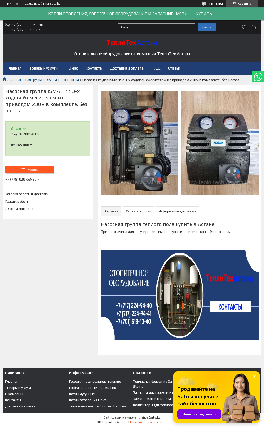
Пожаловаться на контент (149, 422)
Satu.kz (155, 417)
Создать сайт (34, 3)
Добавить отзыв (244, 27)
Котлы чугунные (82, 394)
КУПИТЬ (204, 13)
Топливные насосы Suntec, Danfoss (98, 406)
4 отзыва (215, 4)
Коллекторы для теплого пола (157, 405)
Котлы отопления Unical (88, 400)
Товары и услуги (43, 68)
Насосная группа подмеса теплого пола (47, 80)
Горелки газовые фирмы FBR (92, 388)
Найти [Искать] (207, 27)
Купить (32, 170)
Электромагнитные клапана (155, 399)
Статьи (174, 68)
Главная (13, 68)
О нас (73, 68)
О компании (14, 394)
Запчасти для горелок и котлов (158, 392)
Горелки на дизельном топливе (95, 381)
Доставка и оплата (127, 68)
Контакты (94, 68)
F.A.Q (155, 68)
